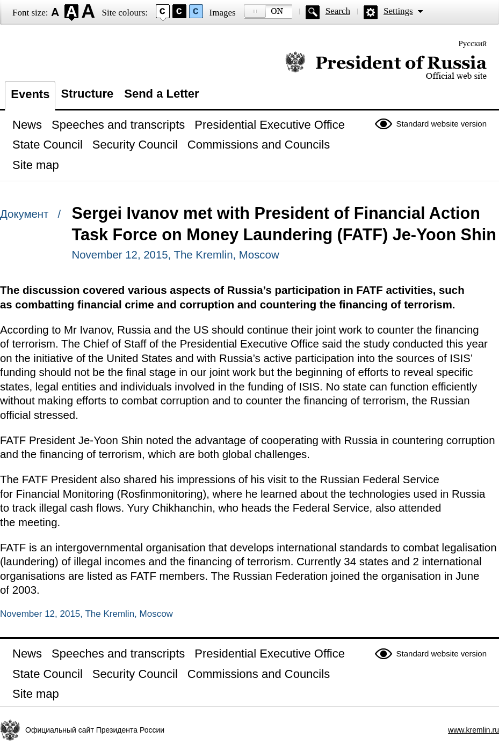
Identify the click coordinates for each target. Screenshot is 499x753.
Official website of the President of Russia (386, 65)
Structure (87, 93)
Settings (398, 11)
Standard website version (441, 123)
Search (338, 11)
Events (30, 94)
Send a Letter (161, 93)
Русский (473, 43)
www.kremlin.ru (473, 730)
